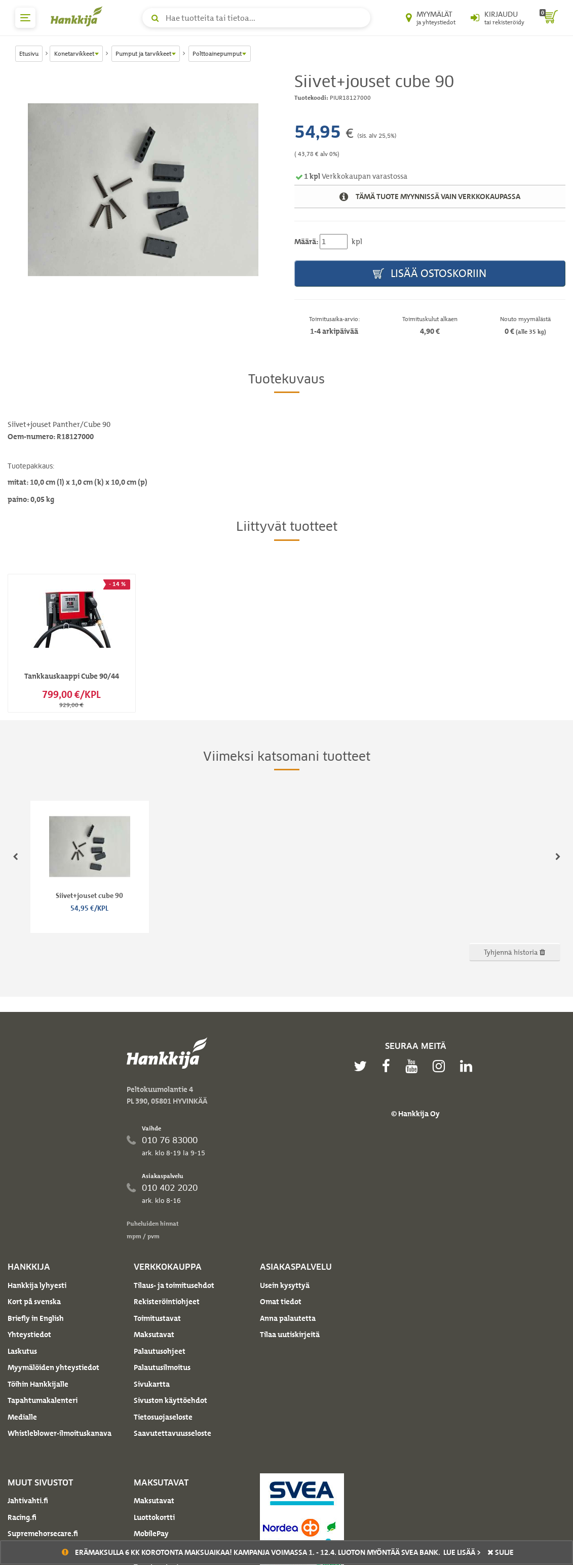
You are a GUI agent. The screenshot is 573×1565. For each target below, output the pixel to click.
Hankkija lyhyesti (37, 1285)
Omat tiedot (280, 1302)
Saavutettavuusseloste (172, 1433)
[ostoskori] (549, 18)
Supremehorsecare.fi (43, 1534)
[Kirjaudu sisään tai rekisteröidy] (497, 18)
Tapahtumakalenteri (43, 1400)
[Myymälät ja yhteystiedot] (430, 18)
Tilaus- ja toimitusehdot (174, 1285)
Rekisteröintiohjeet (167, 1302)
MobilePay (151, 1534)
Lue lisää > (462, 1552)
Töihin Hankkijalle (38, 1384)
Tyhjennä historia (514, 952)
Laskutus (22, 1351)
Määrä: (306, 242)
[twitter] (363, 1066)
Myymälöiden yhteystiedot (53, 1367)
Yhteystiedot (29, 1334)
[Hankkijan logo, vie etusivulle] (78, 16)
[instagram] (441, 1066)
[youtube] (414, 1066)
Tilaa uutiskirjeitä (290, 1334)
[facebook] (388, 1066)
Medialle (22, 1417)
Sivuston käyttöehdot (170, 1400)
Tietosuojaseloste (163, 1417)
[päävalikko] (25, 18)
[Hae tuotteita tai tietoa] (256, 17)
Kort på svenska (34, 1302)
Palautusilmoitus (162, 1367)
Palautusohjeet (159, 1351)
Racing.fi (22, 1517)
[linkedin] (468, 1066)
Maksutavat (154, 1334)
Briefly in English (36, 1318)
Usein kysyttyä (285, 1285)
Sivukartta (152, 1384)
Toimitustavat (157, 1318)
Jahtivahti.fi (28, 1501)
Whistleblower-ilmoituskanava (59, 1433)
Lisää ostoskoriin (429, 274)
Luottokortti (154, 1517)
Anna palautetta (288, 1318)
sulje (500, 1552)
